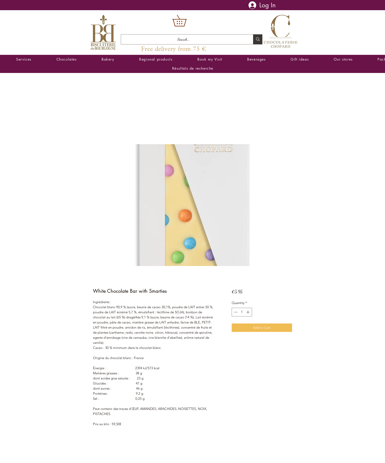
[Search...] (184, 39)
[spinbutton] (241, 312)
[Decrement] (235, 312)
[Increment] (248, 312)
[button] (185, 21)
